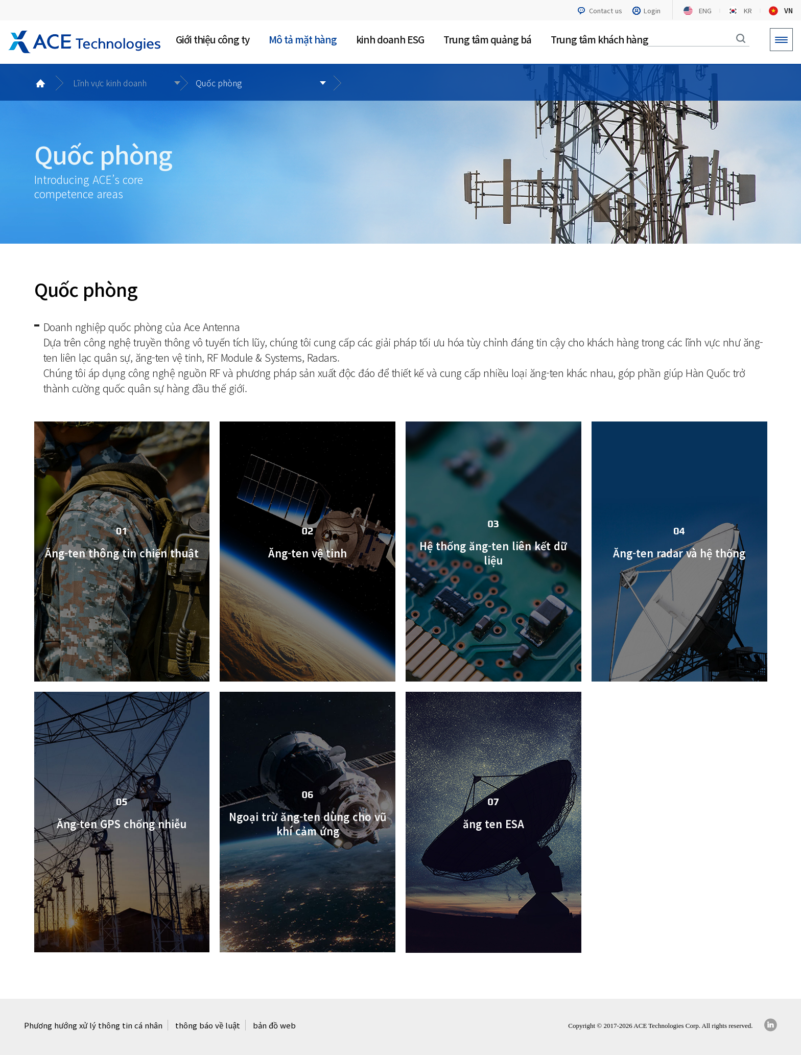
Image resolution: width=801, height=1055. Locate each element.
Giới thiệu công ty (212, 39)
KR (748, 10)
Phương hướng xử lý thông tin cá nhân (93, 1025)
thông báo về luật (207, 1025)
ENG (705, 10)
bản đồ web (274, 1025)
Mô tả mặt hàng (303, 39)
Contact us (605, 10)
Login (652, 10)
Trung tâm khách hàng (599, 39)
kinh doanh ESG (390, 39)
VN (788, 10)
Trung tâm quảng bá (487, 39)
